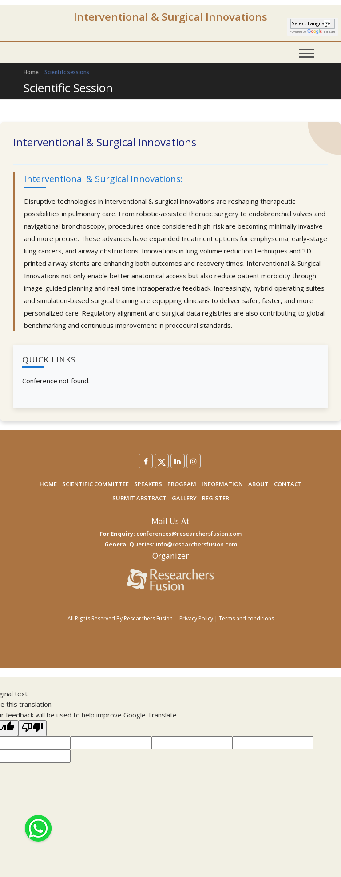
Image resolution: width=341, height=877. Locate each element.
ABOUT (258, 484)
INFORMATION (222, 484)
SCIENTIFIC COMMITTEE (95, 484)
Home (31, 72)
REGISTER (215, 498)
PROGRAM (181, 484)
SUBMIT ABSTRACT (139, 498)
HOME (48, 484)
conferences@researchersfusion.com (189, 534)
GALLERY (184, 498)
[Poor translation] (32, 728)
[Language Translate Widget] (312, 24)
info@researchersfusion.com (196, 544)
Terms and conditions (246, 618)
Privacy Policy (196, 618)
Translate (321, 32)
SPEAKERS (148, 484)
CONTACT (288, 484)
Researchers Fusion (148, 618)
